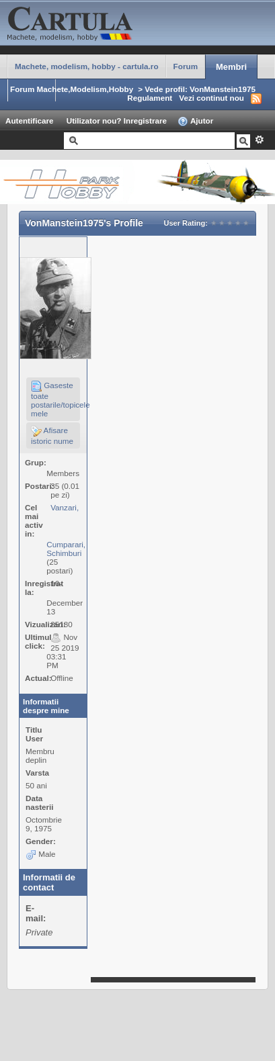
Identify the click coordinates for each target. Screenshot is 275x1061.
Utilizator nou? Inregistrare (117, 120)
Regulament (149, 97)
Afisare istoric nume (52, 435)
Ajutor (195, 121)
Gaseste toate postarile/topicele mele (55, 399)
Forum (185, 66)
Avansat (259, 139)
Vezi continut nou (211, 97)
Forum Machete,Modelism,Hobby (71, 89)
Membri (231, 67)
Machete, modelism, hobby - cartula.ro (87, 66)
